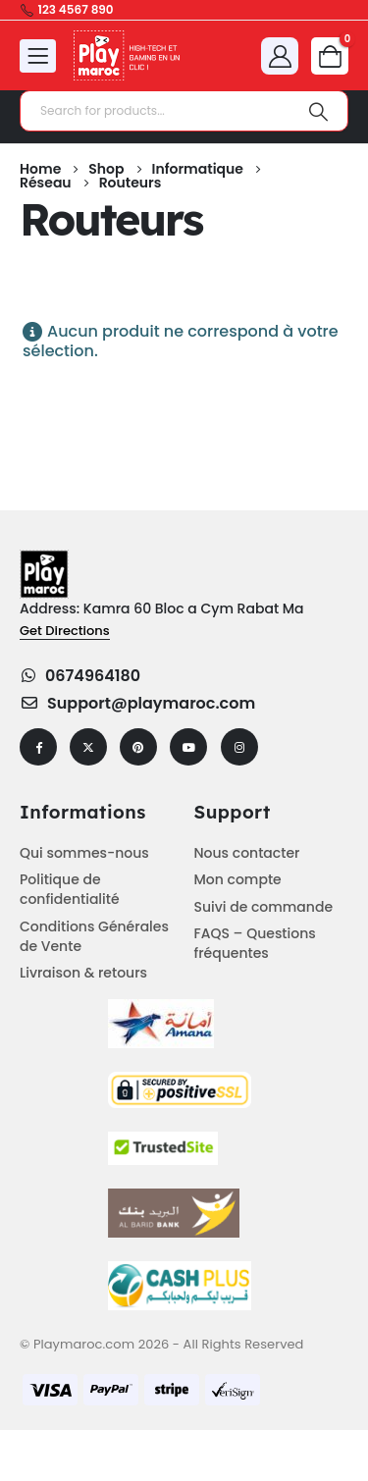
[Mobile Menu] (38, 56)
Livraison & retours (83, 972)
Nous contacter (247, 853)
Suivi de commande (264, 907)
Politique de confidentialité (70, 889)
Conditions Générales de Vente (94, 936)
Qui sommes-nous (84, 853)
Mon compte (238, 879)
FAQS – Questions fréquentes (255, 943)
